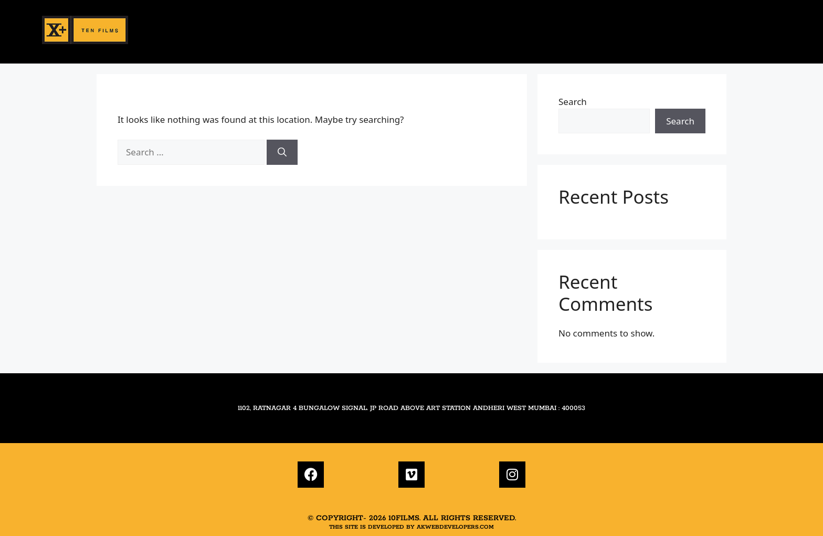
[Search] (282, 152)
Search (572, 102)
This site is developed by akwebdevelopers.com (411, 527)
